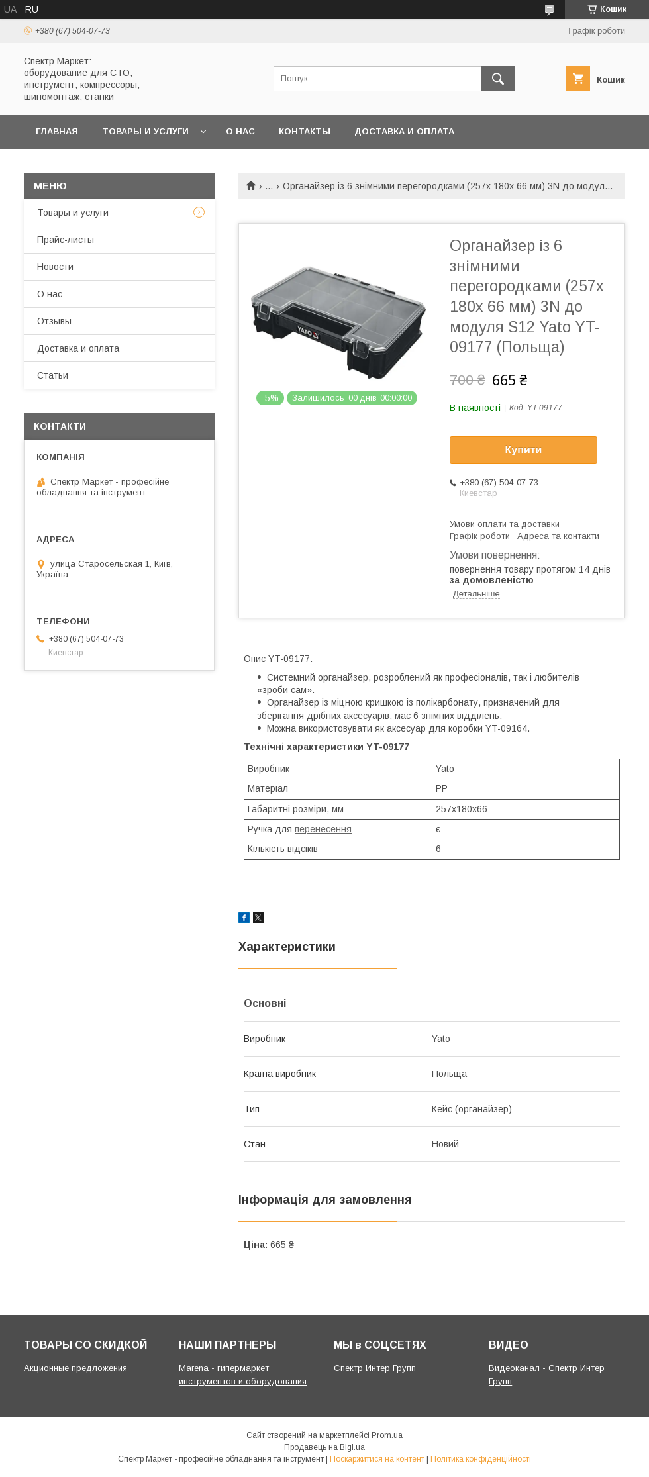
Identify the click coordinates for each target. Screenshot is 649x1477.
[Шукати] (498, 78)
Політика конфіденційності (480, 1459)
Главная (57, 131)
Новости (55, 267)
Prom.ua (387, 1435)
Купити (523, 449)
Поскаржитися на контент (377, 1459)
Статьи (52, 375)
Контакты (304, 131)
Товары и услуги (145, 131)
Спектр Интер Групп (375, 1368)
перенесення (323, 829)
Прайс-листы (65, 239)
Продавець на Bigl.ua (324, 1447)
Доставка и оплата (404, 131)
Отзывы (54, 321)
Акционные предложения (75, 1368)
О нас (240, 131)
